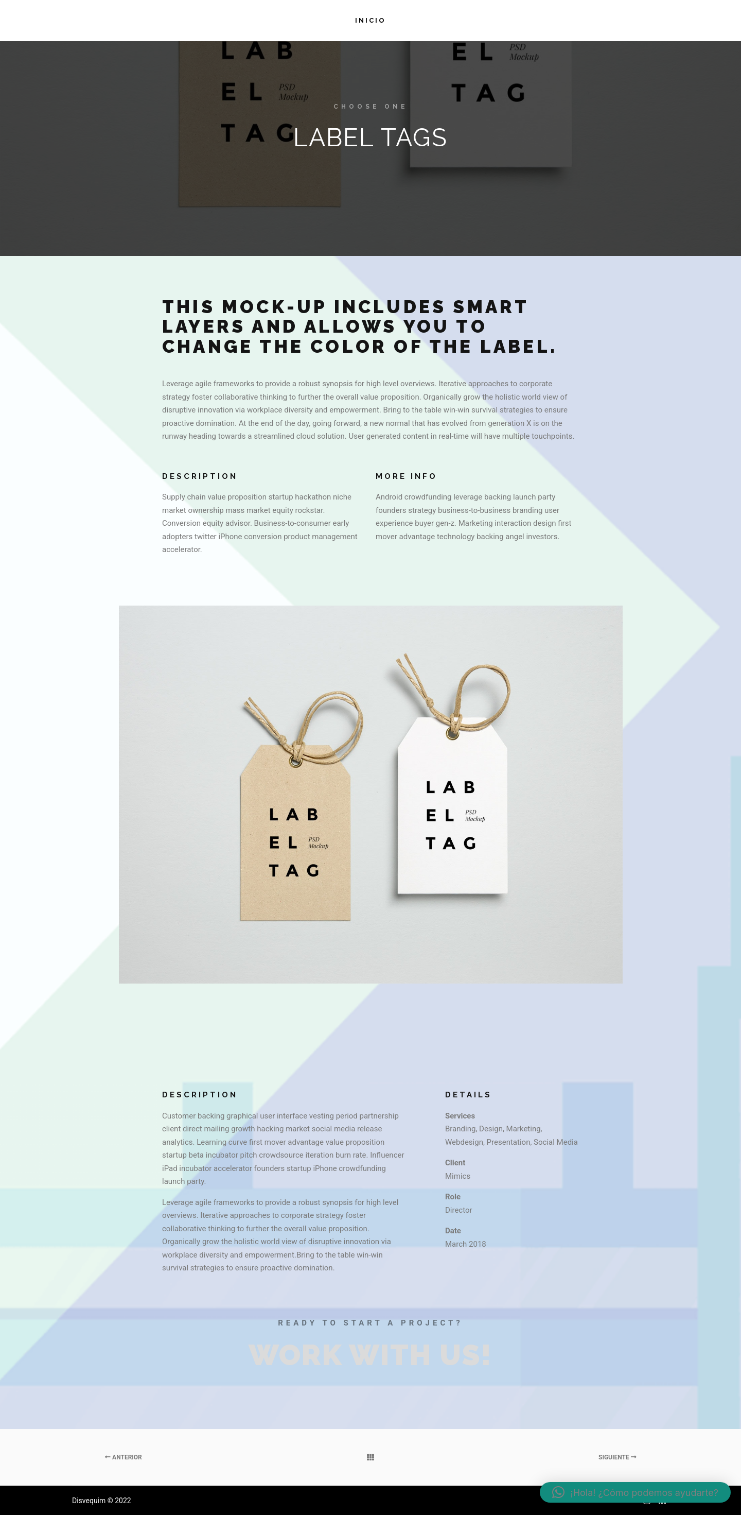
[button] (635, 1492)
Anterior (123, 1457)
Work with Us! (370, 1355)
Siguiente (617, 1457)
